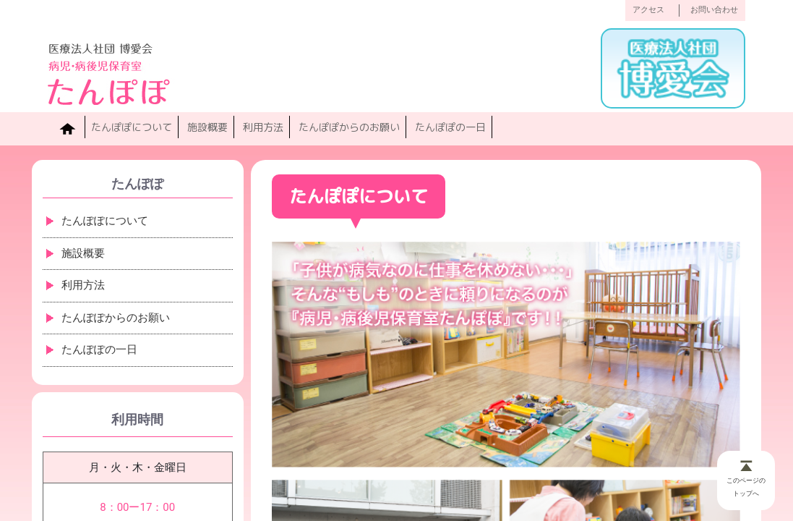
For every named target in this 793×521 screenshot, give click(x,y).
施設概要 (207, 127)
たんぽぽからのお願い (349, 127)
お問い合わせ (714, 9)
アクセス (648, 9)
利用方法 (263, 127)
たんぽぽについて (131, 127)
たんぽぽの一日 (450, 127)
